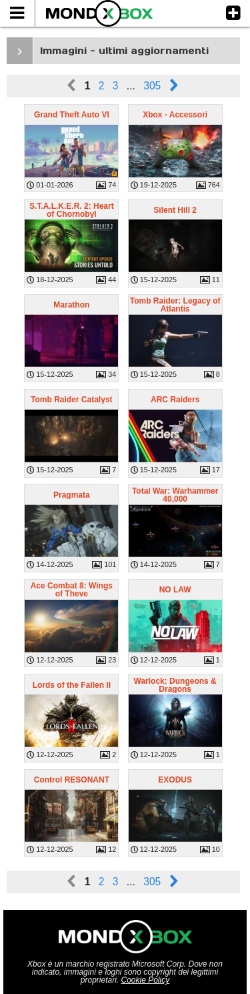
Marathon (71, 305)
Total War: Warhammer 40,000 (175, 495)
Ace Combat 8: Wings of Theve (72, 589)
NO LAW (175, 589)
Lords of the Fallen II (72, 685)
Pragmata (71, 495)
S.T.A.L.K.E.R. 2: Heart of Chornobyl (71, 210)
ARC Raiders (175, 399)
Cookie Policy (145, 980)
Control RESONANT (71, 780)
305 (152, 85)
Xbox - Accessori (175, 114)
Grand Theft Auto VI (71, 114)
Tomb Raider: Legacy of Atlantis (175, 305)
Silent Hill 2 (175, 210)
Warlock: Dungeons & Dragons (175, 685)
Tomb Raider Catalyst (71, 399)
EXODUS (175, 780)
